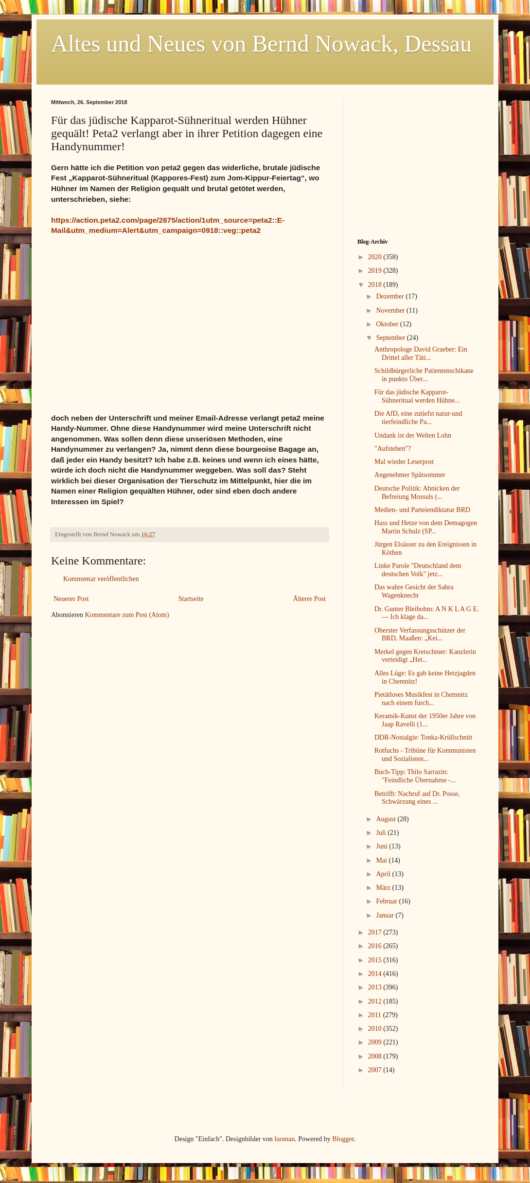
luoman (284, 1139)
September (391, 337)
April (384, 874)
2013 (376, 987)
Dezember (391, 296)
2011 (375, 1015)
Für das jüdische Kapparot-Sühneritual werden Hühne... (417, 396)
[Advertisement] (418, 160)
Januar (385, 915)
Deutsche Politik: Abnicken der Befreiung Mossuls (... (416, 492)
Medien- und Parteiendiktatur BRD (422, 509)
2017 (376, 932)
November (391, 310)
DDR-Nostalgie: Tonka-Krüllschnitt (423, 737)
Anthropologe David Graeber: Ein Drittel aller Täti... (420, 353)
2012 (376, 1001)
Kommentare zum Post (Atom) (127, 614)
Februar (387, 901)
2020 (376, 257)
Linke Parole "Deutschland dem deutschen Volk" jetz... (417, 570)
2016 (376, 946)
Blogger (342, 1139)
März (384, 887)
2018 (376, 284)
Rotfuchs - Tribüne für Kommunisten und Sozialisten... (425, 754)
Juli (382, 832)
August (386, 819)
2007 (376, 1070)
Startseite (191, 598)
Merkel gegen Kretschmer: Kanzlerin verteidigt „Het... (425, 656)
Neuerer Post (71, 598)
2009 (376, 1042)
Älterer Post (309, 598)
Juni (382, 846)
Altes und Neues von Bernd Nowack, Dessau (261, 43)
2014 (376, 973)
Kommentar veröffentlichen (101, 579)
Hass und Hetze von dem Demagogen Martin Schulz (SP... (425, 527)
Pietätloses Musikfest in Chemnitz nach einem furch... (421, 698)
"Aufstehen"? (392, 448)
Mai (382, 860)
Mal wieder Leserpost (404, 461)
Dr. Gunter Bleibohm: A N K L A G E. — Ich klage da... (426, 613)
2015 (376, 960)
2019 (376, 270)
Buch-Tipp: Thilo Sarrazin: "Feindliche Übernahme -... (415, 776)
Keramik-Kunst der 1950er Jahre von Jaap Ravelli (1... (425, 720)
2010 (376, 1028)
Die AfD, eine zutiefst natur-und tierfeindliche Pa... (418, 417)
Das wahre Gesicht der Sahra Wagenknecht (414, 591)
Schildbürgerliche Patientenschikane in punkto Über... (424, 375)
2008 (376, 1056)
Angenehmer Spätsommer (409, 474)
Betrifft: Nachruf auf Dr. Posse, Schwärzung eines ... (416, 798)
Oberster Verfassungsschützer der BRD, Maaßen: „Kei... (419, 634)
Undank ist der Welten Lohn (412, 435)
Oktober (388, 324)
